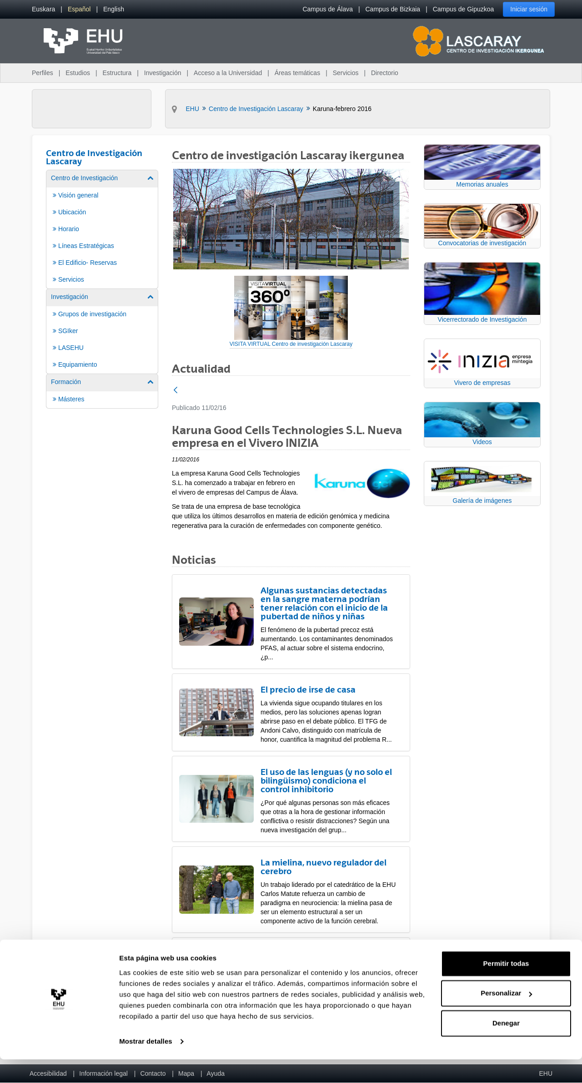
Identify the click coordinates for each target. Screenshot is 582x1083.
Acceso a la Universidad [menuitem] (228, 72)
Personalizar (506, 1017)
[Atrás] (175, 391)
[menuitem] (43, 9)
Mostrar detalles (145, 1065)
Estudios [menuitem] (77, 72)
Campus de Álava (327, 9)
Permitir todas (506, 987)
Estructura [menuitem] (116, 72)
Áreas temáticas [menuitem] (297, 72)
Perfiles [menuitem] (42, 72)
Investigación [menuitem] (162, 72)
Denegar (506, 1047)
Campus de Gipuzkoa (463, 9)
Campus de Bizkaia (393, 9)
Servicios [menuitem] (346, 72)
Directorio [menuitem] (384, 72)
